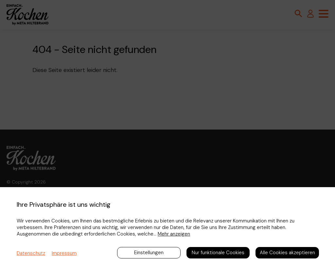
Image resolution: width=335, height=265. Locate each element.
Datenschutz (31, 253)
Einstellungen (149, 252)
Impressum (64, 253)
